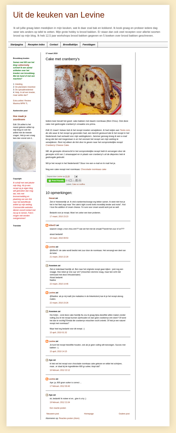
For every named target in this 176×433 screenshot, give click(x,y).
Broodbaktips (70, 44)
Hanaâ (52, 198)
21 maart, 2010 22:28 (59, 257)
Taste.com (125, 130)
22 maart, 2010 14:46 (59, 284)
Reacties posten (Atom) (69, 418)
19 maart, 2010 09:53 (59, 238)
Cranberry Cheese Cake (57, 145)
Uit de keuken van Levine (58, 14)
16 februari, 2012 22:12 (60, 370)
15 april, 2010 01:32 (58, 332)
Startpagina (16, 44)
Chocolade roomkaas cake (93, 169)
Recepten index (36, 44)
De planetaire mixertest (25, 87)
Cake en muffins (78, 184)
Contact (54, 44)
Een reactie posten (58, 408)
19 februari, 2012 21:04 (60, 402)
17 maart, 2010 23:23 (59, 216)
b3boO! (52, 225)
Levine (52, 247)
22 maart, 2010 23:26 (59, 303)
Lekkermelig (23, 65)
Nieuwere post (52, 414)
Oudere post (124, 414)
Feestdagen (89, 44)
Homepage (89, 414)
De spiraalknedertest (24, 90)
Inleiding (18, 84)
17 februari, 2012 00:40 (60, 386)
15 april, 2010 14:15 (58, 351)
